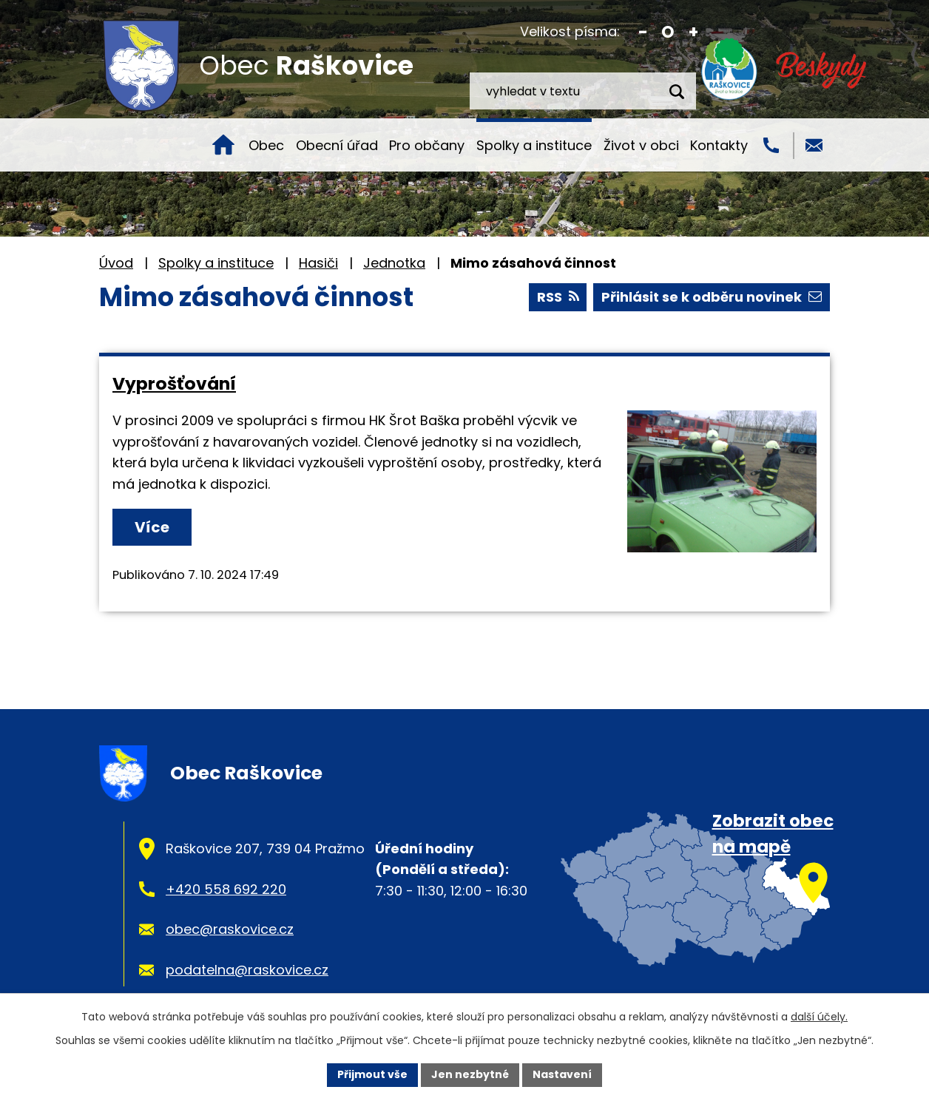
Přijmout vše (372, 1074)
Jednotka (394, 263)
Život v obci (641, 145)
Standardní (668, 32)
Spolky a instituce (534, 145)
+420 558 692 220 (226, 889)
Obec (266, 145)
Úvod (223, 145)
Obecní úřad (337, 145)
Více (152, 527)
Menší (643, 32)
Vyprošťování (174, 383)
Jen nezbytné (470, 1074)
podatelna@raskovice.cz (247, 970)
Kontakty (719, 145)
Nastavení (562, 1074)
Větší (693, 32)
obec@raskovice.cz (230, 929)
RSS (558, 297)
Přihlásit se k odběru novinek (711, 297)
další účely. (819, 1016)
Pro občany (426, 145)
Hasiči (318, 263)
